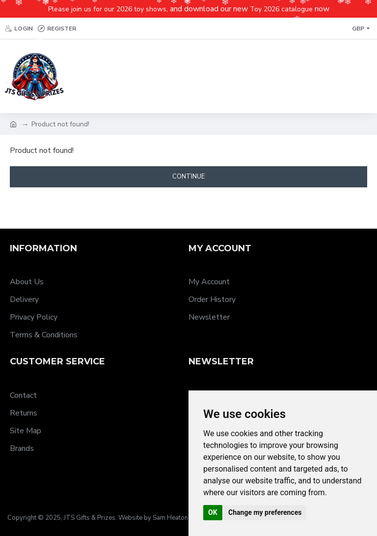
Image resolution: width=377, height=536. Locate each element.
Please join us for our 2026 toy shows (107, 9)
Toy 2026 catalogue (281, 9)
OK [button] (212, 512)
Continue (188, 176)
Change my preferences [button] (264, 512)
